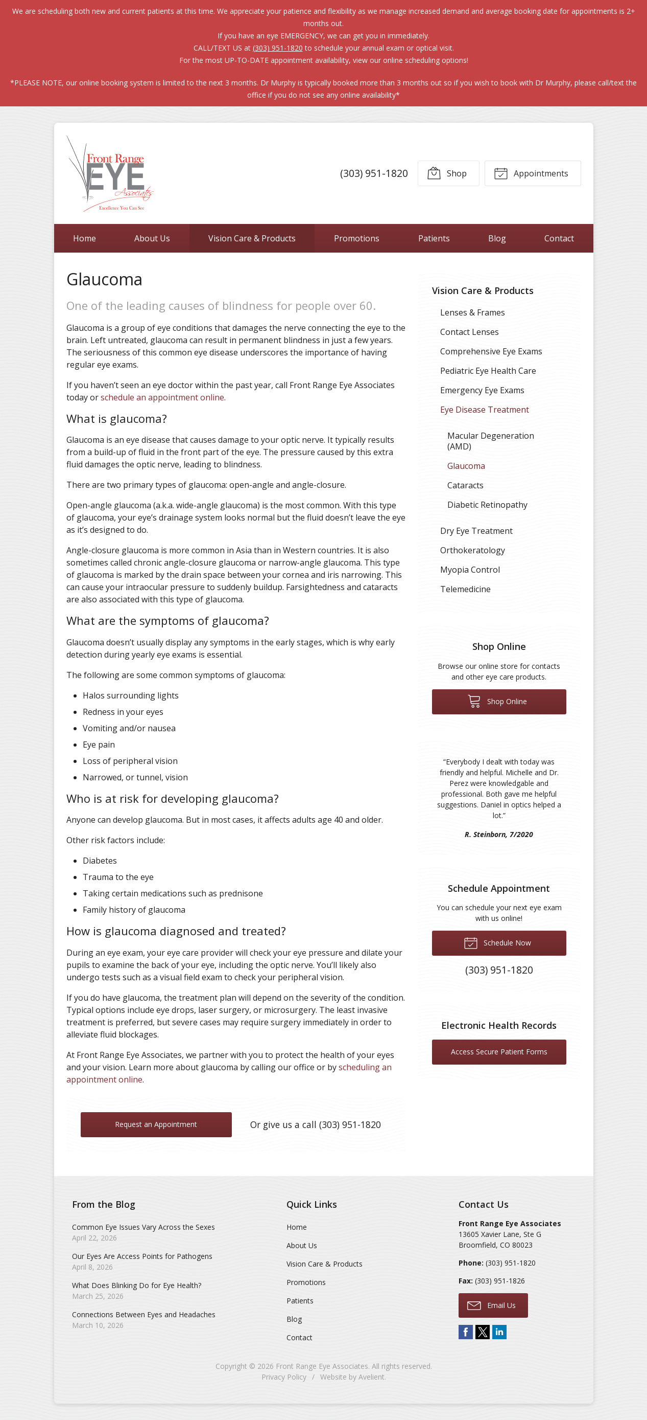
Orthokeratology (472, 550)
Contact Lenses (469, 331)
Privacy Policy (283, 1377)
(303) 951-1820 (278, 48)
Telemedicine (465, 589)
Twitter (482, 1332)
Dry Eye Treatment (476, 530)
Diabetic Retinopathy (487, 504)
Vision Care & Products (252, 238)
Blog (497, 238)
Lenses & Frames (472, 312)
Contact (559, 238)
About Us (152, 238)
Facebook (466, 1332)
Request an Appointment (156, 1124)
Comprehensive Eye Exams (491, 351)
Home (84, 238)
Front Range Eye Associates (322, 1366)
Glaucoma (466, 465)
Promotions (356, 238)
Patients (434, 238)
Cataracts (465, 485)
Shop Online (497, 700)
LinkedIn (499, 1332)
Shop (447, 173)
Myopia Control (470, 569)
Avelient (371, 1377)
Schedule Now (497, 942)
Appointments (531, 173)
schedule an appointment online (162, 397)
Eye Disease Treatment (484, 409)
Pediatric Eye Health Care (488, 370)
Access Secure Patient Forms (499, 1051)
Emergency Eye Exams (482, 390)
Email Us (491, 1305)
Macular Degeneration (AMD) (490, 441)
